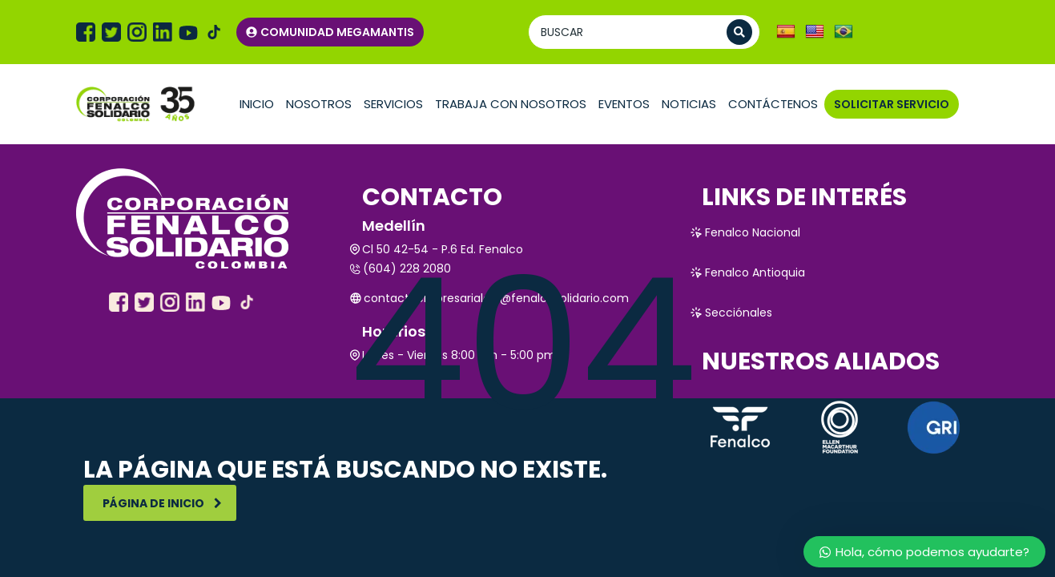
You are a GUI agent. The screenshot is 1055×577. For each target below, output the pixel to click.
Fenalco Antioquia (747, 272)
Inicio (257, 103)
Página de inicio (162, 503)
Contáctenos (773, 103)
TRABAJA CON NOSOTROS (510, 103)
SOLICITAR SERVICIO (891, 104)
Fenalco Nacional (745, 232)
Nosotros (319, 103)
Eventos (624, 103)
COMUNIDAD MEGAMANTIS (330, 32)
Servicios (393, 103)
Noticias (689, 103)
